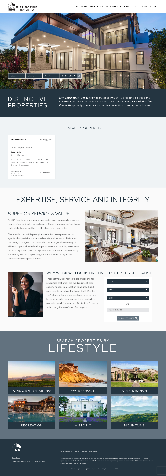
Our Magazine (148, 6)
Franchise (69, 451)
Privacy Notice (16, 461)
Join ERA (63, 451)
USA (13, 76)
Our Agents (113, 6)
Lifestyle (67, 76)
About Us (130, 6)
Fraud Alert (82, 469)
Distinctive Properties (89, 6)
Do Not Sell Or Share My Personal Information (32, 461)
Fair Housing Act (91, 469)
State (31, 76)
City (47, 76)
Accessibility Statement (104, 469)
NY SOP (115, 469)
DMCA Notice (74, 469)
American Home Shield (80, 451)
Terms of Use (64, 469)
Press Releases (93, 451)
